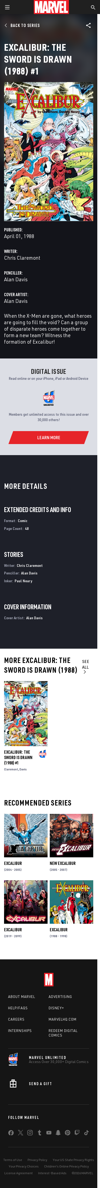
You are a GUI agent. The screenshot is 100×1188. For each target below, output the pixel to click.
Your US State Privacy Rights (73, 1160)
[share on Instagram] (30, 1133)
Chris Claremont (22, 258)
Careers (16, 1019)
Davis (23, 769)
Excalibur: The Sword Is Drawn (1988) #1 (18, 757)
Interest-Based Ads (52, 1173)
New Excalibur (63, 863)
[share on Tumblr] (39, 1133)
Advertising (60, 996)
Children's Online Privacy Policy (66, 1166)
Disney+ (56, 1008)
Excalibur (13, 863)
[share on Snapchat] (58, 1133)
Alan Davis (16, 279)
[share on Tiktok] (86, 1133)
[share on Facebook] (11, 1134)
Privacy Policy (37, 1160)
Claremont (11, 769)
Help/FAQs (18, 1008)
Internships (20, 1030)
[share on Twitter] (20, 1133)
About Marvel (21, 996)
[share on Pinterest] (67, 1133)
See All (85, 666)
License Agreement (18, 1173)
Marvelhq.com (62, 1019)
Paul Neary (23, 580)
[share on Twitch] (77, 1133)
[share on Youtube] (49, 1133)
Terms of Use (12, 1160)
